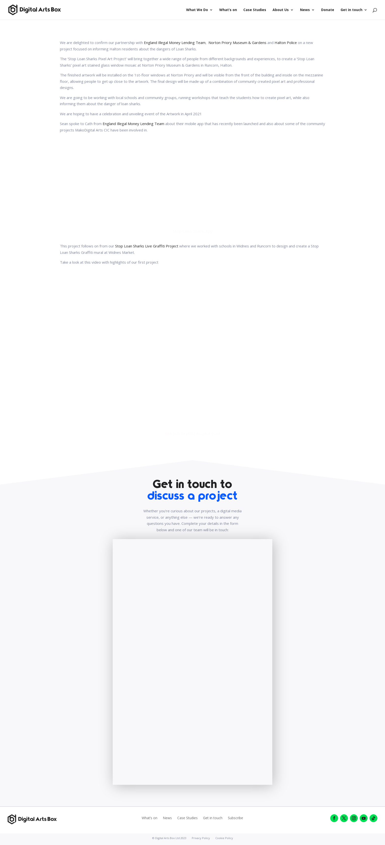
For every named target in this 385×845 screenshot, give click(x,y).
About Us (281, 10)
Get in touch (351, 10)
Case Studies (254, 10)
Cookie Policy (224, 838)
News (305, 10)
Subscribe (235, 818)
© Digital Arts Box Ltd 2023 (169, 838)
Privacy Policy (201, 838)
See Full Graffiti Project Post (192, 434)
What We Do (197, 10)
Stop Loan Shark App (192, 231)
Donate (327, 10)
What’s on (228, 10)
